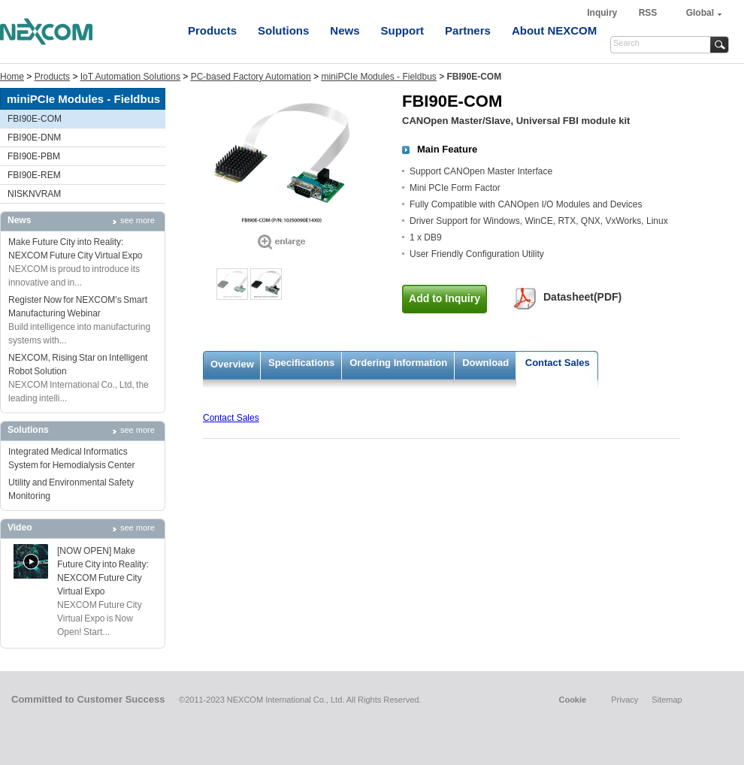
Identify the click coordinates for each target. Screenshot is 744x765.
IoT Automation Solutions (130, 76)
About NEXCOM (554, 30)
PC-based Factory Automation (251, 76)
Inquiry (603, 13)
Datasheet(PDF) (582, 297)
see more (137, 220)
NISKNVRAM (34, 194)
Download (485, 362)
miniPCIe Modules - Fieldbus (378, 76)
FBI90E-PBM (34, 156)
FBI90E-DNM (34, 137)
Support (403, 30)
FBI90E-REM (34, 175)
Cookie (572, 699)
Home (12, 76)
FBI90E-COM (35, 118)
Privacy (624, 699)
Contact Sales (557, 362)
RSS (648, 13)
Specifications (301, 362)
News (344, 30)
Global (700, 13)
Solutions (283, 30)
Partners (468, 30)
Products (212, 30)
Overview (232, 364)
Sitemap (667, 699)
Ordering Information (398, 362)
